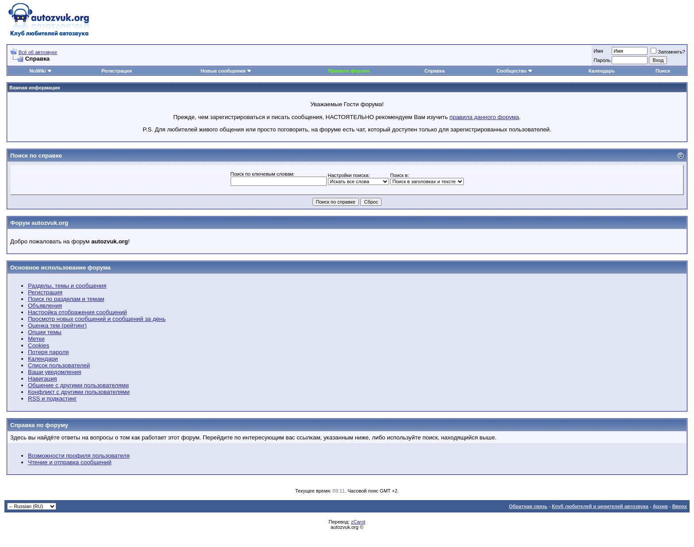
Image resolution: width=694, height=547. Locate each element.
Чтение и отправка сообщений (70, 462)
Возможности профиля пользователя (79, 455)
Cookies (38, 345)
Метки (36, 338)
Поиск (662, 70)
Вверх (679, 506)
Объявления (45, 305)
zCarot (358, 521)
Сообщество (515, 70)
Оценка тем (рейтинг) (57, 325)
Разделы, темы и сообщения (67, 285)
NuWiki (38, 70)
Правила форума (348, 70)
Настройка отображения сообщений (77, 312)
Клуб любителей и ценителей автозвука (600, 506)
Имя (598, 51)
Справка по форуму (39, 425)
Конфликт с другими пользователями (79, 392)
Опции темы (45, 332)
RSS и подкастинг (52, 398)
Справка (434, 70)
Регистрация (116, 70)
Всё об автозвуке (38, 52)
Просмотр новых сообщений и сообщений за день (97, 319)
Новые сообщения (223, 70)
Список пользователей (59, 365)
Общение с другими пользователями (78, 385)
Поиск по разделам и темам (66, 299)
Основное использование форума (60, 267)
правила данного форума (484, 117)
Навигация (42, 378)
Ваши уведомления (54, 372)
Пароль (602, 60)
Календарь (602, 70)
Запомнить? (668, 51)
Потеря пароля (48, 352)
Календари (43, 358)
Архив (660, 506)
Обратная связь (528, 506)
